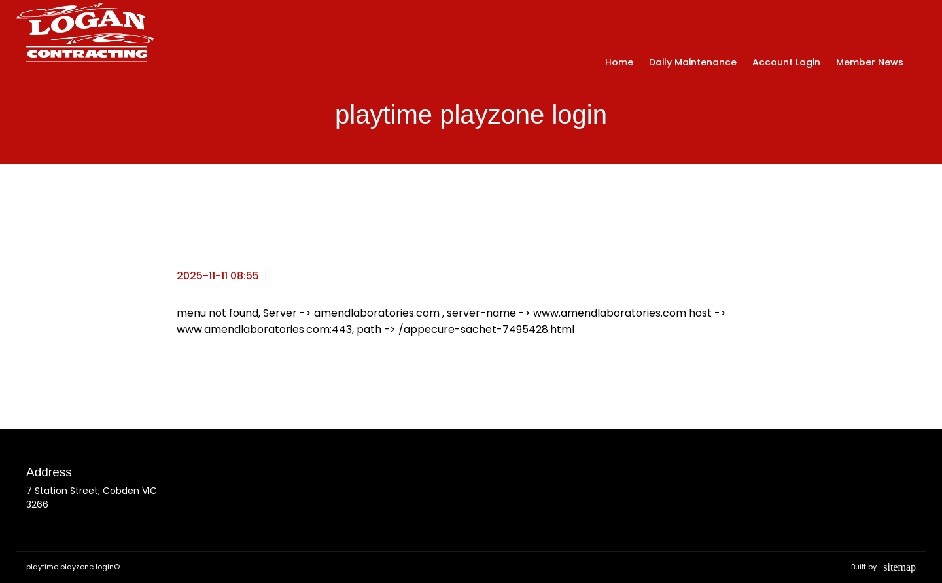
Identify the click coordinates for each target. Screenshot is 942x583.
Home (619, 62)
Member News (869, 62)
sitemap (899, 567)
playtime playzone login (70, 566)
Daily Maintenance (693, 62)
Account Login (786, 62)
